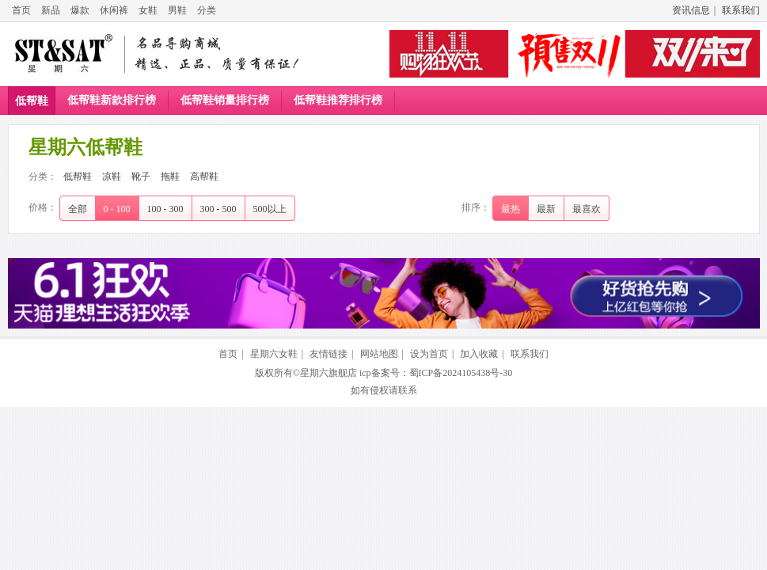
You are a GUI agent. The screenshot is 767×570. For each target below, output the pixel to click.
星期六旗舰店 (328, 372)
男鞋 (177, 10)
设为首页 (429, 353)
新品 (50, 10)
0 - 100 (117, 209)
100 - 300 (165, 209)
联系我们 (741, 10)
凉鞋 (111, 176)
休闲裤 (114, 10)
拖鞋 (170, 176)
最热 (510, 209)
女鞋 (148, 10)
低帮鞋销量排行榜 (224, 100)
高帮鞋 (204, 176)
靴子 (140, 176)
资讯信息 (691, 10)
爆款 (79, 10)
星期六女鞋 (274, 353)
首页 (21, 10)
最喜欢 (586, 209)
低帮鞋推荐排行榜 (338, 100)
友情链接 (328, 353)
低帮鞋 (31, 101)
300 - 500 (218, 209)
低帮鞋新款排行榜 (111, 100)
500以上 (270, 209)
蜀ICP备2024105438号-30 (461, 372)
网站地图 (379, 353)
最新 (546, 209)
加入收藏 (479, 353)
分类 (206, 10)
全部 (77, 209)
